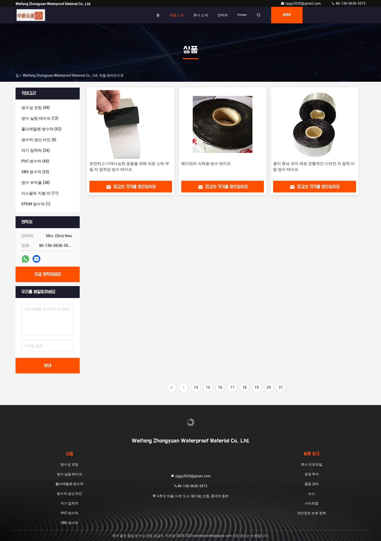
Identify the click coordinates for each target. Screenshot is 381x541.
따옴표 (287, 15)
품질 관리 (311, 484)
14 (196, 387)
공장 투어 (311, 474)
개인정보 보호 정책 (311, 513)
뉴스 (311, 494)
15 (208, 387)
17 (232, 387)
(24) (35, 150)
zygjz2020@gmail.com (301, 3)
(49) (35, 107)
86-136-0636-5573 (348, 3)
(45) (35, 161)
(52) (41, 129)
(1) (35, 204)
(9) (38, 139)
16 (220, 387)
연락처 (222, 15)
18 (244, 387)
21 (281, 387)
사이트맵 (311, 503)
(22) (35, 172)
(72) (39, 118)
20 (269, 387)
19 (256, 387)
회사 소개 (200, 15)
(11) (39, 193)
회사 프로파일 (311, 464)
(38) (35, 182)
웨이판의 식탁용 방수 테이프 (206, 163)
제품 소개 (176, 15)
